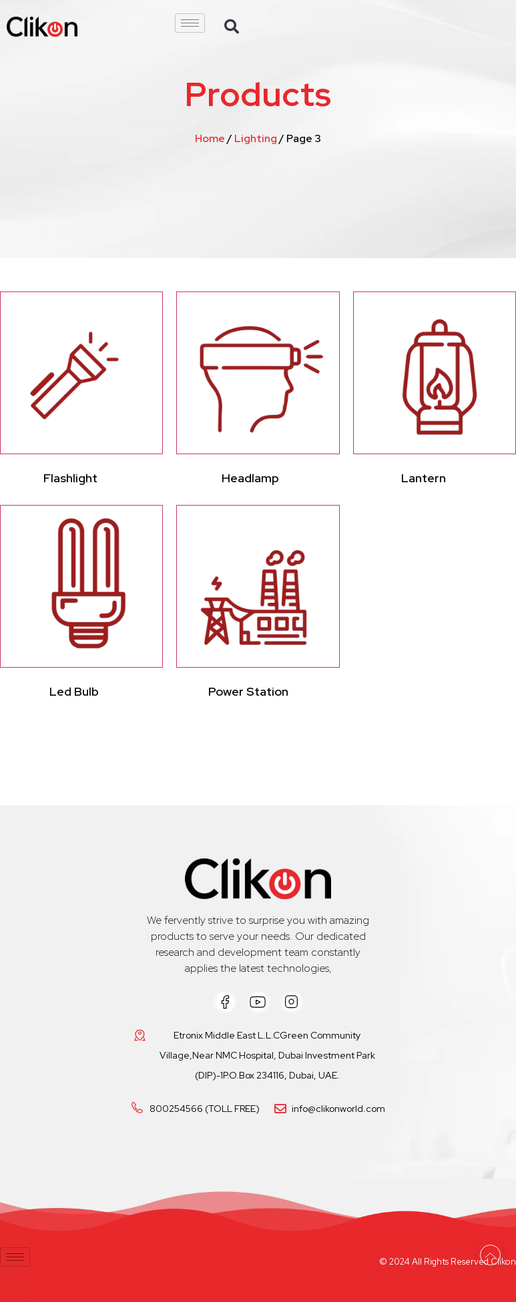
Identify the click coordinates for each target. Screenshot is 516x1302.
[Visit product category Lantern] (434, 391)
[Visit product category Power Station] (257, 605)
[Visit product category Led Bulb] (81, 605)
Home (210, 138)
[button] (231, 26)
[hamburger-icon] (190, 23)
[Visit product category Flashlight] (81, 391)
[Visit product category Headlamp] (257, 391)
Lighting (255, 138)
